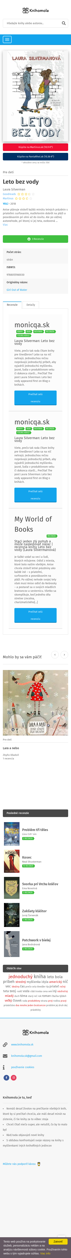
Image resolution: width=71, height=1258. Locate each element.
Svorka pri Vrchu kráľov (40, 884)
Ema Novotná (29, 888)
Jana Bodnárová (31, 944)
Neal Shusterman (31, 861)
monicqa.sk (31, 325)
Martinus (8, 198)
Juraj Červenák (30, 915)
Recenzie (12, 304)
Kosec (27, 857)
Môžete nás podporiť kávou (22, 1164)
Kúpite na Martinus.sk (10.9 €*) (36, 147)
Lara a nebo (11, 748)
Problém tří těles (35, 830)
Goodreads (9, 194)
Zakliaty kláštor (34, 911)
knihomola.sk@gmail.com (26, 1056)
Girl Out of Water (17, 290)
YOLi (5, 203)
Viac (5, 224)
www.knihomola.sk (22, 1044)
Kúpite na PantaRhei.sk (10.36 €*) (35, 156)
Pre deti (8, 172)
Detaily (31, 304)
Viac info (45, 1253)
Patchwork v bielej (36, 940)
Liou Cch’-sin (29, 834)
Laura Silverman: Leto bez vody (34, 342)
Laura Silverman (14, 189)
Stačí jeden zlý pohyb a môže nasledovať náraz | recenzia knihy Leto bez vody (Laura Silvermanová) (35, 545)
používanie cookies (22, 1067)
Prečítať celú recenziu (35, 398)
